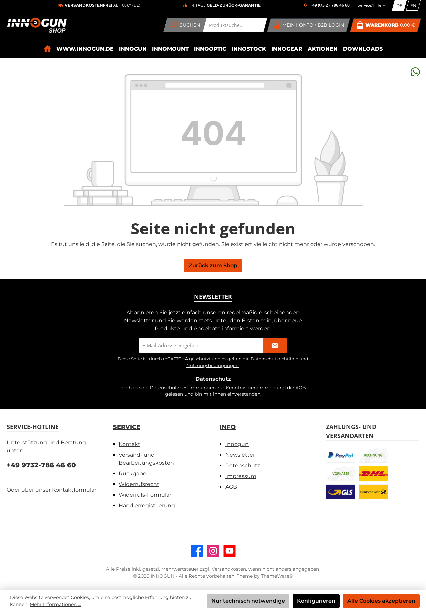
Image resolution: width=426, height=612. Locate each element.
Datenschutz (242, 465)
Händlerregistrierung (147, 505)
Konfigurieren (316, 601)
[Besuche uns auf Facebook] (196, 550)
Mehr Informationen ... (55, 604)
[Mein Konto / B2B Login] (308, 25)
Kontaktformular (74, 490)
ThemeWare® (277, 576)
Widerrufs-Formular (145, 495)
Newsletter (240, 455)
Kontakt (129, 444)
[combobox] (235, 25)
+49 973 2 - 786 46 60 (330, 5)
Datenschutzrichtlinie (274, 358)
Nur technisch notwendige (248, 601)
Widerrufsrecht (139, 484)
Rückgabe (132, 473)
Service (126, 427)
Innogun (237, 444)
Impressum (240, 476)
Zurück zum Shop (213, 265)
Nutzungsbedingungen (212, 365)
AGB (300, 388)
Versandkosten (229, 569)
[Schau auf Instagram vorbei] (213, 550)
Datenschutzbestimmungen (183, 388)
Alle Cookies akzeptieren (381, 601)
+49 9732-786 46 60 (41, 465)
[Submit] (275, 345)
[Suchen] (185, 25)
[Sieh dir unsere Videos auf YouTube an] (229, 550)
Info (228, 427)
